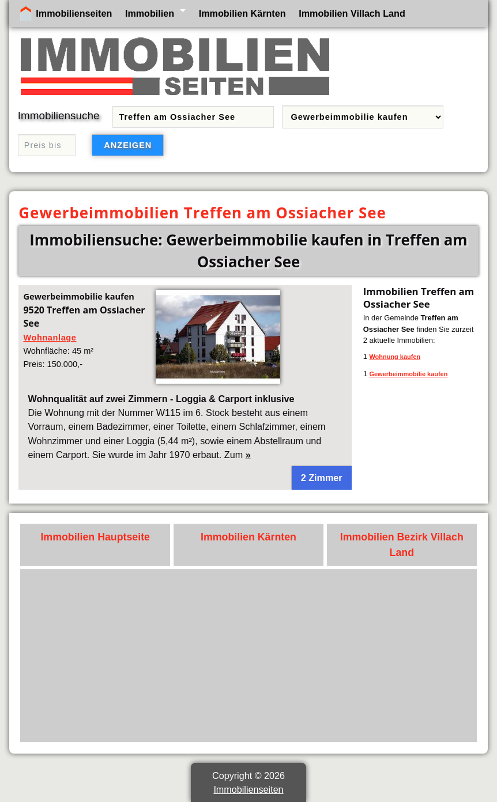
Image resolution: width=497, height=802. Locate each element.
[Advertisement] (249, 655)
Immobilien (149, 13)
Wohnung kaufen (394, 356)
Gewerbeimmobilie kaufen (408, 373)
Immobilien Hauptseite (95, 537)
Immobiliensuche (59, 115)
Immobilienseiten (74, 13)
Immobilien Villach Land (352, 13)
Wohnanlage (49, 337)
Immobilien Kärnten (242, 13)
